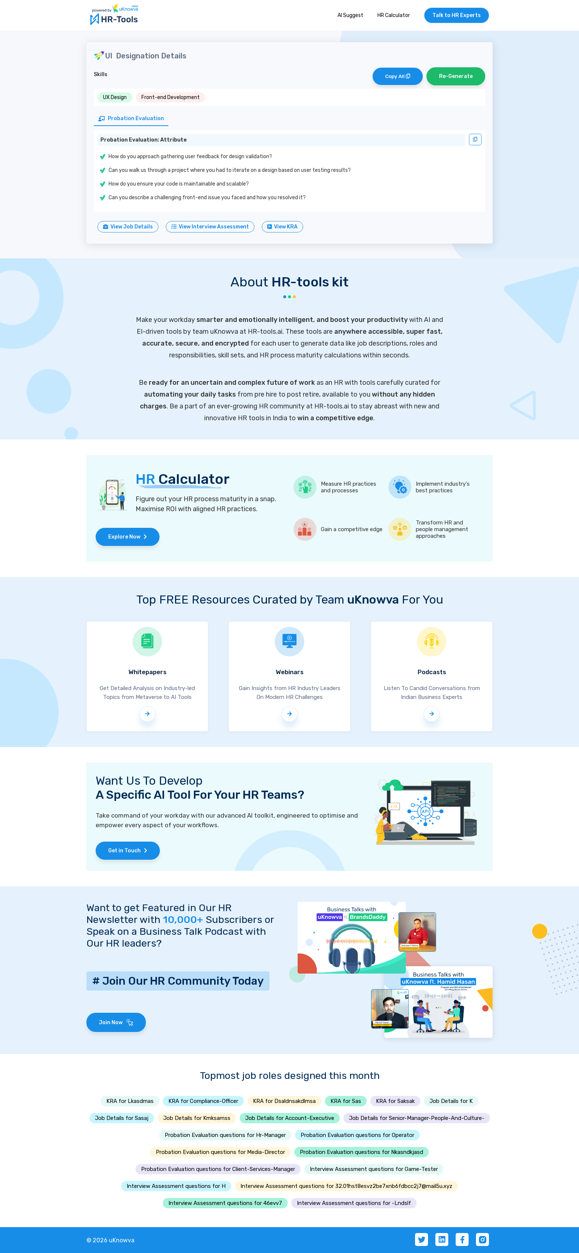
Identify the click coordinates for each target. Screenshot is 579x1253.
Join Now (116, 1022)
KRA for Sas (345, 1101)
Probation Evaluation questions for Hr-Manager (225, 1135)
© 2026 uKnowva (110, 1240)
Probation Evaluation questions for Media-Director (220, 1152)
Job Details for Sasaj (121, 1118)
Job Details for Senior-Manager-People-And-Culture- (416, 1118)
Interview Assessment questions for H (176, 1186)
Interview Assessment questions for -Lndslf (354, 1203)
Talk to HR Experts (456, 15)
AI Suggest (350, 15)
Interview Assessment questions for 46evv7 (225, 1203)
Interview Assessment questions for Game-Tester (374, 1169)
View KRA (282, 227)
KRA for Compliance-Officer (203, 1101)
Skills (100, 74)
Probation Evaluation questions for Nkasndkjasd (361, 1152)
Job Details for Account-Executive (289, 1118)
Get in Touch (127, 851)
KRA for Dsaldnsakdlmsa (284, 1101)
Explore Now (127, 537)
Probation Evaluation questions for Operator (357, 1135)
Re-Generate (456, 76)
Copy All (397, 76)
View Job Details (128, 227)
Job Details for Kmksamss (196, 1118)
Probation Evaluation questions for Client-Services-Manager (218, 1169)
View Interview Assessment (210, 227)
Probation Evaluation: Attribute (143, 140)
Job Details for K (451, 1101)
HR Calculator (393, 15)
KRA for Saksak (395, 1101)
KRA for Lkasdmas (130, 1101)
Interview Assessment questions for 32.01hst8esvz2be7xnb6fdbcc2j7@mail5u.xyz (346, 1186)
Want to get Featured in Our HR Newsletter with (159, 914)
